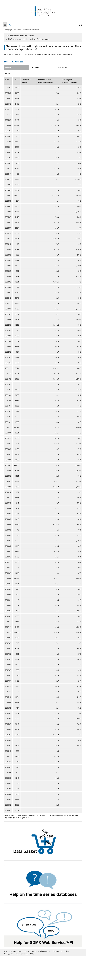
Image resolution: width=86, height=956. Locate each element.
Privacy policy (8, 954)
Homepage (8, 30)
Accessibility (65, 951)
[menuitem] (5, 24)
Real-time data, (42, 39)
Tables (8, 73)
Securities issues (15, 54)
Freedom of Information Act (41, 951)
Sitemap (56, 951)
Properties (62, 67)
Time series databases (31, 30)
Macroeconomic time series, (23, 39)
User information (21, 954)
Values (8, 67)
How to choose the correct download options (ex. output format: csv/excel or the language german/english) (41, 816)
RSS (32, 954)
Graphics (35, 67)
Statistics (17, 30)
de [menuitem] (80, 24)
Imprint (26, 951)
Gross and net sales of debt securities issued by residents (48, 54)
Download (18, 62)
